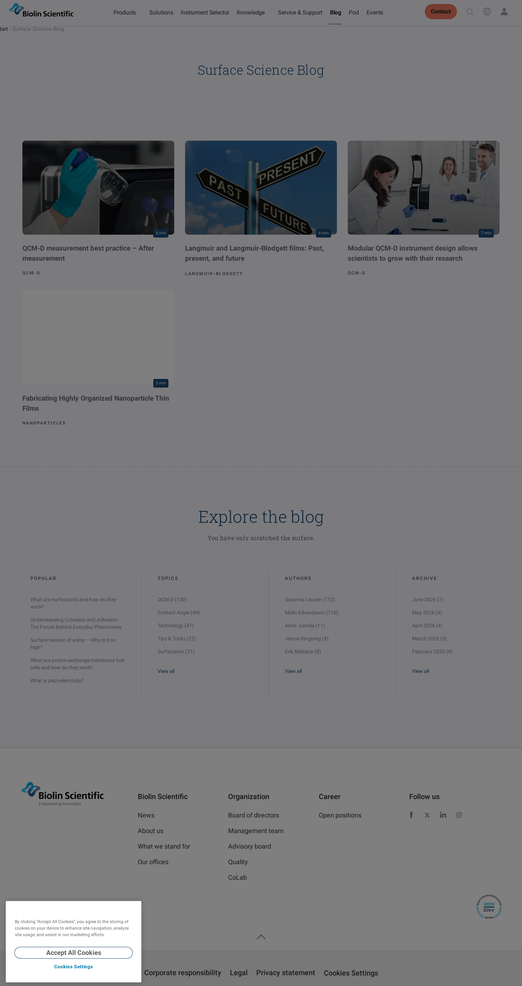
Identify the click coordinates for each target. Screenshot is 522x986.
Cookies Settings (73, 966)
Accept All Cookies (73, 952)
